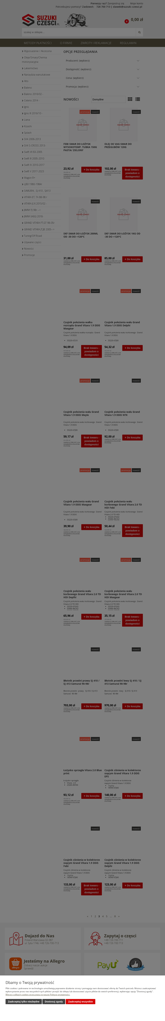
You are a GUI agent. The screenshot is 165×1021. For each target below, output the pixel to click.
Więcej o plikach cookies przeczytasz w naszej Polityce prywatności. (38, 994)
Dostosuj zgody (54, 1001)
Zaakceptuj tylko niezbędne (23, 1001)
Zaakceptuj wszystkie (80, 1001)
